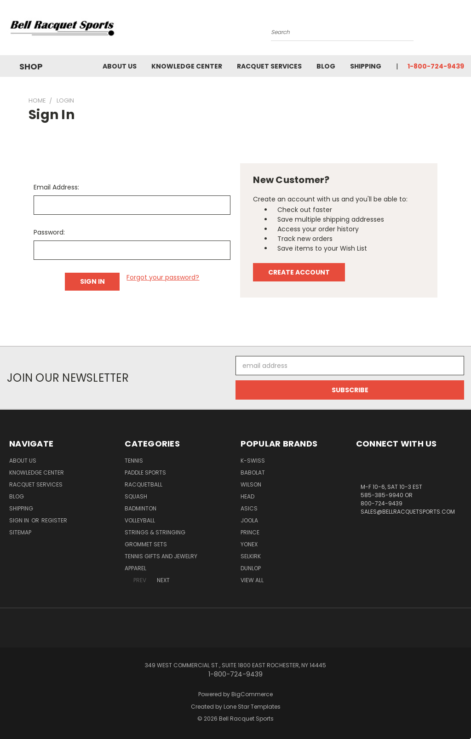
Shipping (365, 66)
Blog (325, 66)
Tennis (134, 460)
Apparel (135, 568)
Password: (49, 232)
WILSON (251, 484)
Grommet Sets (146, 544)
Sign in (19, 520)
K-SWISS (253, 460)
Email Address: (56, 187)
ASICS (249, 508)
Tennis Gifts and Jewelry (161, 556)
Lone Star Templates (252, 706)
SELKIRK (251, 556)
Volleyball (140, 520)
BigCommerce (252, 694)
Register (54, 520)
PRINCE (250, 532)
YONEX (249, 544)
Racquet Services (269, 66)
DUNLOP (251, 568)
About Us (120, 66)
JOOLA (249, 520)
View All (252, 580)
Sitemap (20, 532)
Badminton (140, 508)
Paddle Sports (145, 472)
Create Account (299, 272)
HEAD (247, 496)
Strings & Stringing (155, 532)
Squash (136, 496)
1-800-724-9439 (436, 66)
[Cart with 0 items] (461, 29)
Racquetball (143, 484)
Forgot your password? (162, 277)
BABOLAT (253, 472)
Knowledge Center (186, 66)
